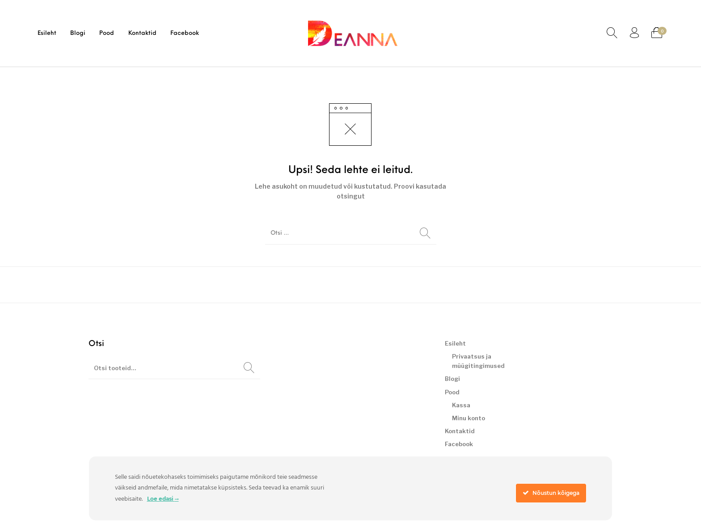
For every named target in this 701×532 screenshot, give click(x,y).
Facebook (459, 444)
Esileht (455, 343)
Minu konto (468, 418)
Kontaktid (460, 431)
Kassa (461, 405)
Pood (452, 392)
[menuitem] (46, 33)
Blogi (452, 378)
